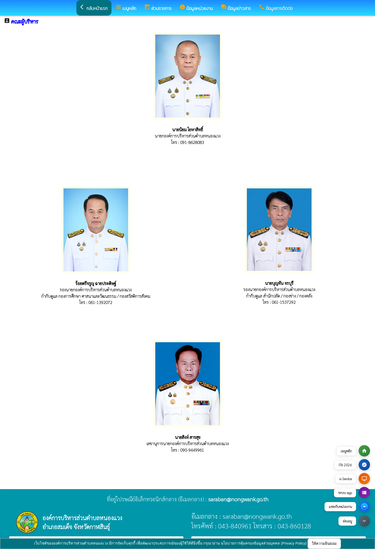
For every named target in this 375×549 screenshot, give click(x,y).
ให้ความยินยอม (324, 543)
